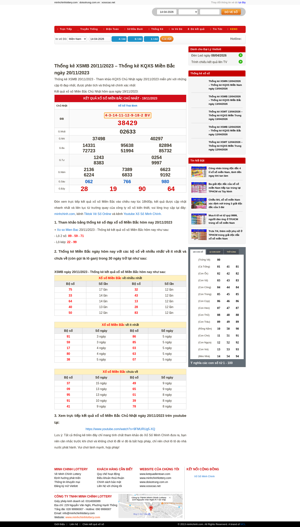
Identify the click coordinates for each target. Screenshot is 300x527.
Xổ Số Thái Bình (127, 105)
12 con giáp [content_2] (215, 252)
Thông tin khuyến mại (67, 482)
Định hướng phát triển (67, 477)
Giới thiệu (59, 524)
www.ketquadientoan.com (155, 473)
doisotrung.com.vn (90, 2)
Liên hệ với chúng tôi (109, 486)
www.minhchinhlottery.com (155, 477)
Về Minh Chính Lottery (67, 473)
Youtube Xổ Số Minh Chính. (142, 214)
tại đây (242, 2)
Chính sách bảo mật (109, 482)
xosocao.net (108, 2)
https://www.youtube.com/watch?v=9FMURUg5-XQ (120, 429)
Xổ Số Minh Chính (204, 476)
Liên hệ (74, 524)
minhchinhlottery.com (66, 2)
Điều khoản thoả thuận (110, 477)
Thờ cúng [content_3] (231, 252)
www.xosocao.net (150, 486)
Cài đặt (167, 38)
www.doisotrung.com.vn (154, 482)
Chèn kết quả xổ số (93, 524)
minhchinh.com (64, 214)
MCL (243, 524)
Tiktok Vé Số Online (97, 214)
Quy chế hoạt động (108, 473)
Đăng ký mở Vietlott (66, 486)
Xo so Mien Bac (67, 229)
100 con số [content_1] (198, 252)
